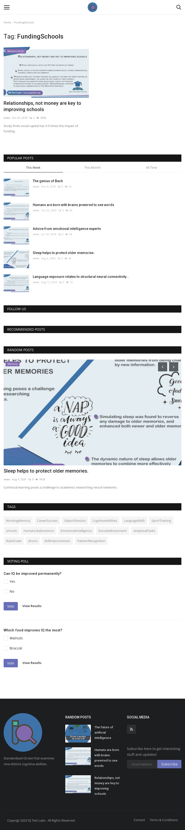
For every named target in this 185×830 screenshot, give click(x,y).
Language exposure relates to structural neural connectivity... (81, 277)
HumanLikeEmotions (39, 531)
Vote (10, 606)
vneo (7, 118)
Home (7, 22)
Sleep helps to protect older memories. (64, 253)
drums (33, 541)
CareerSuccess (47, 520)
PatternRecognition (91, 541)
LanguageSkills (134, 520)
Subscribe (169, 764)
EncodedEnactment (113, 531)
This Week (33, 167)
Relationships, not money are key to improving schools (42, 106)
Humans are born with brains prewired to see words (73, 205)
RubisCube (13, 541)
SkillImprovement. (57, 541)
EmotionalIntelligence (76, 531)
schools (11, 531)
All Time (151, 167)
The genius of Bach (48, 181)
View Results (31, 606)
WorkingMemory (18, 520)
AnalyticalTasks (144, 531)
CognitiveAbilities (104, 520)
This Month (92, 167)
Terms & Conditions (164, 820)
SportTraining (161, 520)
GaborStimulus (75, 520)
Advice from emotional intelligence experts (67, 229)
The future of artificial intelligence (103, 732)
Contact (139, 820)
